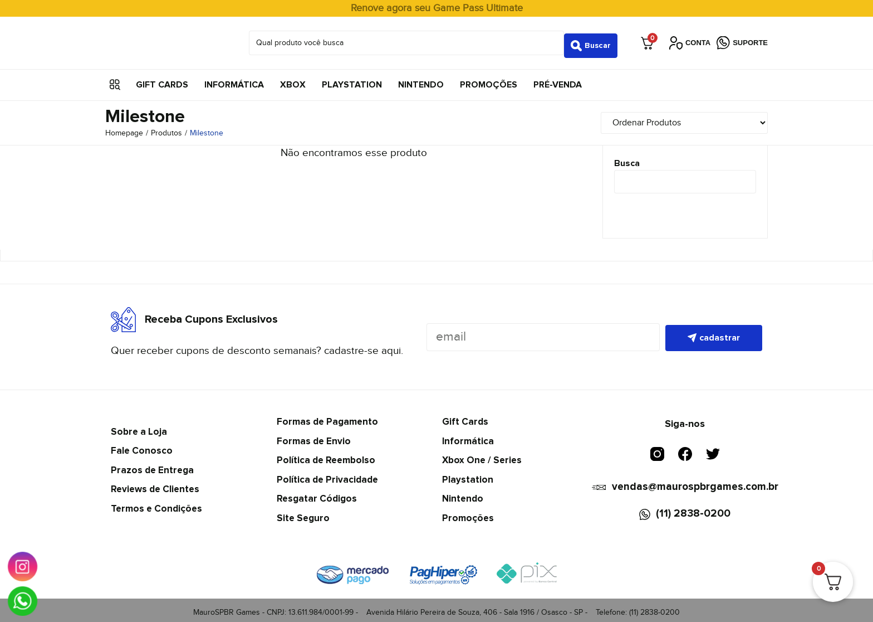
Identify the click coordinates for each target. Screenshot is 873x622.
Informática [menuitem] (234, 79)
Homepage (124, 128)
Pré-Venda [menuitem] (557, 79)
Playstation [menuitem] (352, 79)
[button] (115, 79)
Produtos (166, 128)
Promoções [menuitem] (488, 79)
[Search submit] (590, 40)
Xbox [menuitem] (293, 79)
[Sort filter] (698, 117)
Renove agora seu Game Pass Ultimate (437, 8)
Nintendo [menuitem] (421, 79)
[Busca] (685, 176)
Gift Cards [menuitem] (162, 79)
